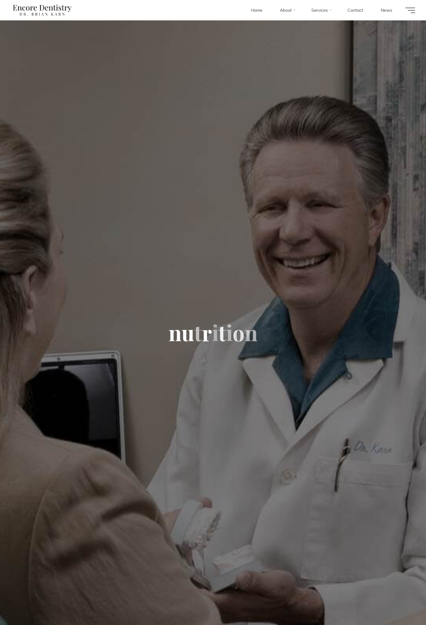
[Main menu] (410, 10)
